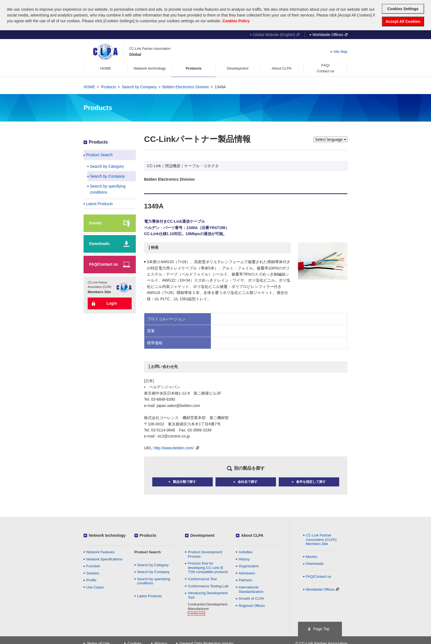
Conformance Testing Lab (208, 586)
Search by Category (153, 564)
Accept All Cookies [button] (403, 21)
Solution (92, 573)
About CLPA (252, 535)
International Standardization (251, 589)
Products (108, 86)
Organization (249, 565)
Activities (246, 551)
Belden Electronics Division (185, 86)
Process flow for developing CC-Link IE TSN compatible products (208, 567)
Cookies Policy (236, 21)
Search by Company (139, 86)
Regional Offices (252, 605)
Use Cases (95, 587)
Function (93, 565)
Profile (91, 580)
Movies (311, 556)
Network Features (100, 551)
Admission (247, 573)
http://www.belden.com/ (176, 447)
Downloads (315, 563)
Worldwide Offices (330, 34)
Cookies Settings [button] (403, 9)
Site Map (340, 51)
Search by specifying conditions (153, 580)
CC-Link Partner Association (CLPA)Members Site (321, 539)
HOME (89, 86)
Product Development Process (205, 553)
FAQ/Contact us (318, 576)
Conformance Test (202, 578)
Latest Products (149, 595)
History (244, 559)
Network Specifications (104, 559)
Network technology (107, 535)
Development (202, 535)
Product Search (147, 551)
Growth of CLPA (251, 598)
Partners (245, 580)
